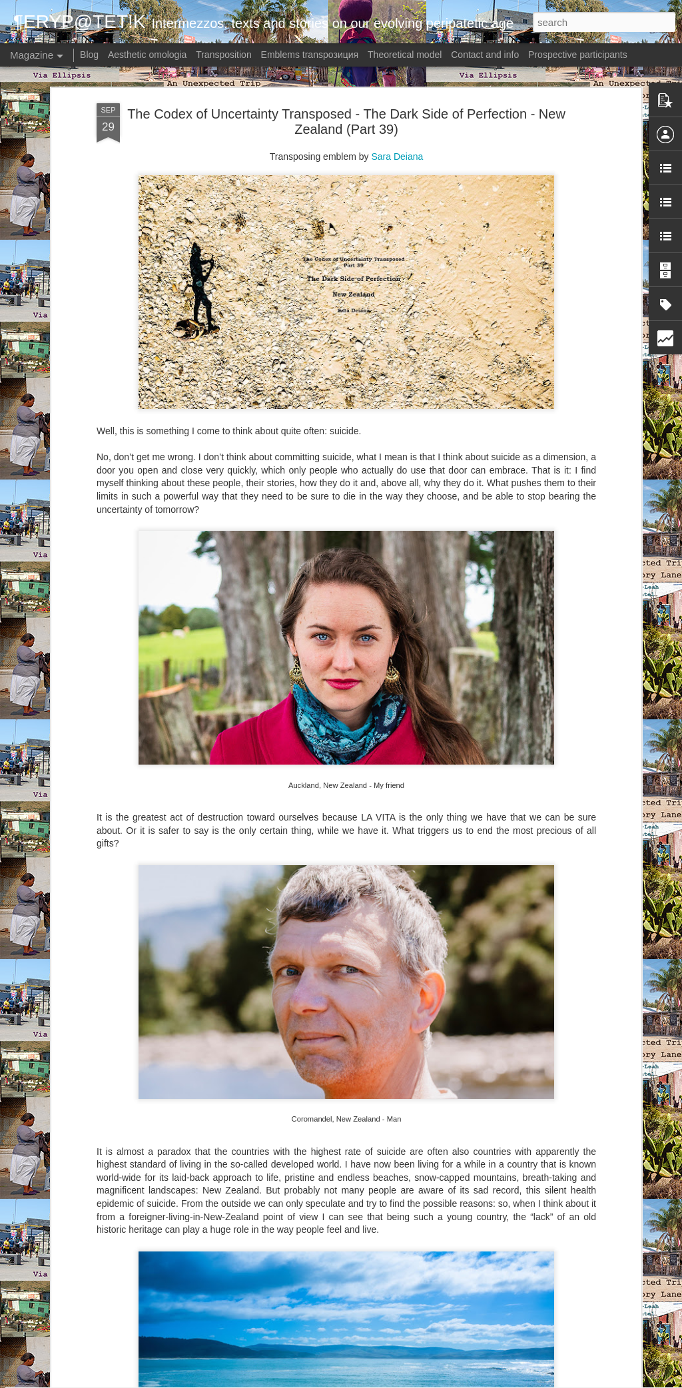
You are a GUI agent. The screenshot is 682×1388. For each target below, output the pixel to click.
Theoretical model (405, 54)
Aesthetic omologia (147, 54)
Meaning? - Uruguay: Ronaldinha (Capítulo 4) (314, 1070)
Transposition (224, 54)
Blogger (408, 1381)
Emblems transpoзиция (310, 54)
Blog (89, 54)
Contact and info (485, 54)
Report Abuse (447, 1381)
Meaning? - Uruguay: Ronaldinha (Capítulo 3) (314, 1221)
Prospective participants (577, 54)
